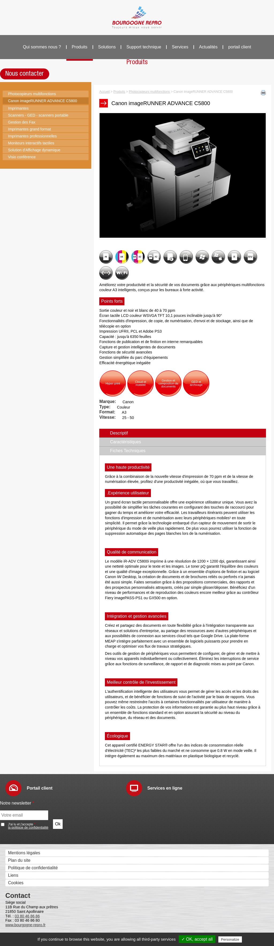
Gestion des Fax (21, 122)
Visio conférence (22, 157)
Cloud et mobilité (140, 383)
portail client (239, 47)
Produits (79, 47)
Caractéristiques (125, 442)
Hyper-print (112, 383)
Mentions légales (24, 853)
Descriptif (130, 433)
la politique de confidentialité (28, 827)
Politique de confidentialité (33, 868)
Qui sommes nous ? (42, 47)
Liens (13, 875)
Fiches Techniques (127, 450)
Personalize (230, 939)
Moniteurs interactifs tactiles (31, 143)
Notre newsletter (17, 803)
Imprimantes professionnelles (32, 136)
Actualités (208, 47)
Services (180, 47)
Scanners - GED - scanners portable (38, 115)
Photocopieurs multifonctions (32, 94)
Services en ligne (164, 788)
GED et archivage (196, 383)
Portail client (39, 788)
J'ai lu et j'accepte (28, 826)
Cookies (16, 882)
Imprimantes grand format (29, 129)
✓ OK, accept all (197, 939)
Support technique (143, 47)
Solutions (107, 47)
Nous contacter (24, 74)
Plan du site (19, 860)
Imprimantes (18, 108)
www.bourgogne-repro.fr (25, 925)
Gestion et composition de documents (168, 383)
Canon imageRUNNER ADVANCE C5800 (42, 101)
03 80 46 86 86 (27, 916)
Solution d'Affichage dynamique (34, 150)
